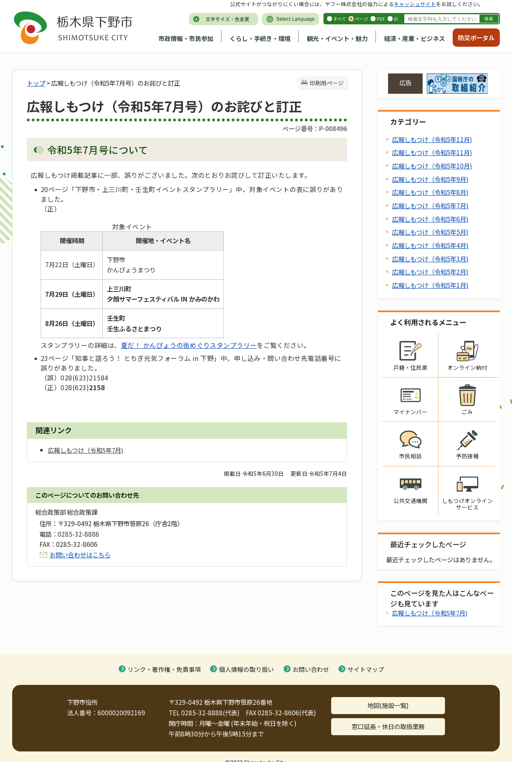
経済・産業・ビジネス (414, 38)
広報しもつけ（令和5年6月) (430, 218)
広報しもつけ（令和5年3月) (430, 258)
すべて (339, 18)
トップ (36, 82)
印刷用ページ (327, 83)
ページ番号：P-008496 (314, 128)
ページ (361, 18)
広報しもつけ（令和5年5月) (430, 231)
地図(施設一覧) (388, 705)
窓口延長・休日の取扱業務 (388, 726)
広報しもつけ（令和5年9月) (430, 179)
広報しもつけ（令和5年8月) (430, 192)
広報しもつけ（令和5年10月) (432, 165)
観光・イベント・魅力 (337, 38)
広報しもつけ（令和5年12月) (432, 139)
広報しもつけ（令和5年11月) (432, 152)
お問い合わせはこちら (80, 554)
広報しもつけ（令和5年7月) (430, 205)
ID (396, 18)
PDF (381, 18)
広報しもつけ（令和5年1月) (430, 285)
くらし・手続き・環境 (260, 38)
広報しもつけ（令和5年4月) (430, 245)
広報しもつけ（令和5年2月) (430, 271)
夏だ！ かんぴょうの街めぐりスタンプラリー (189, 345)
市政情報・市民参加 (185, 38)
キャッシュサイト (415, 4)
